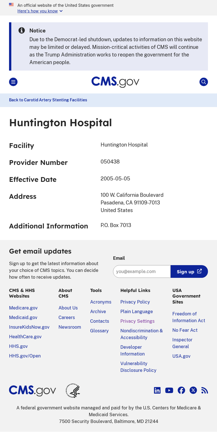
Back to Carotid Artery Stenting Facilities (48, 100)
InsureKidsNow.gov (29, 327)
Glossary (99, 330)
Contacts (99, 321)
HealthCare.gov (25, 336)
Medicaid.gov (23, 317)
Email (119, 258)
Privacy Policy (135, 302)
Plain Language (136, 311)
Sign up (185, 271)
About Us (68, 308)
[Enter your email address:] (142, 271)
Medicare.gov (23, 308)
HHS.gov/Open (25, 356)
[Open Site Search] (203, 82)
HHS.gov (18, 346)
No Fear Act (185, 330)
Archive (98, 311)
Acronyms (100, 302)
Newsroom (69, 327)
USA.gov (181, 356)
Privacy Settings (137, 321)
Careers (66, 317)
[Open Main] (13, 82)
